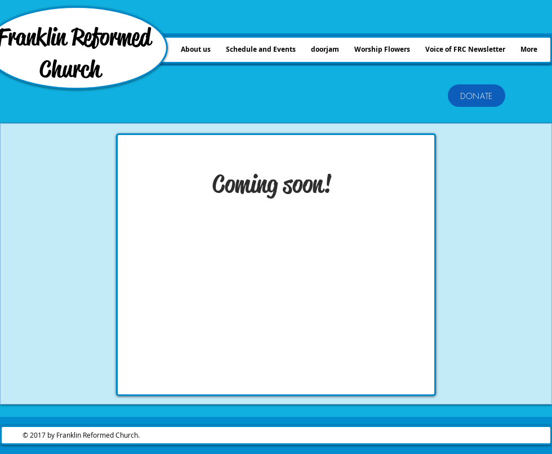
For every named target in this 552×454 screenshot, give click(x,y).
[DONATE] (476, 95)
